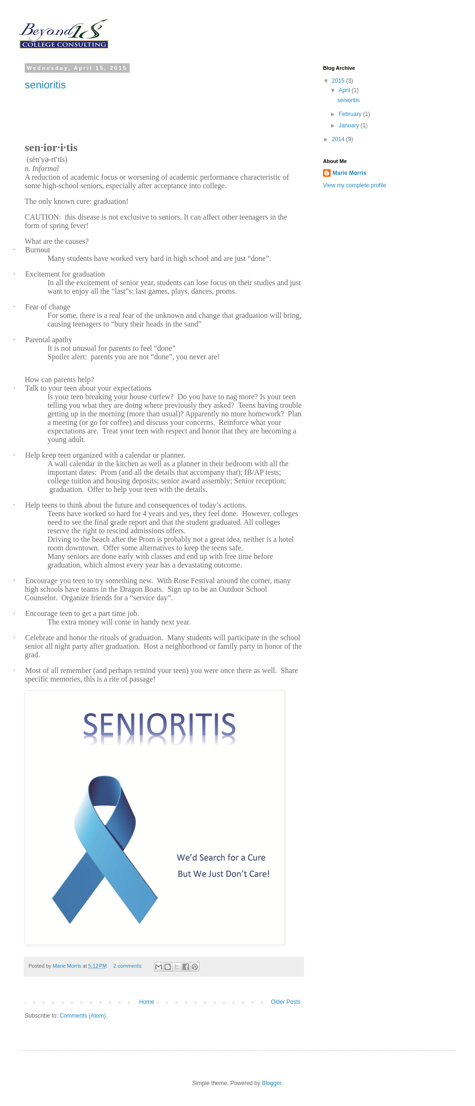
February (351, 114)
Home (146, 1002)
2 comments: (129, 966)
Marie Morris (349, 173)
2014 (339, 139)
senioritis (45, 85)
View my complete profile (354, 185)
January (350, 125)
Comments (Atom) (82, 1015)
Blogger (271, 1083)
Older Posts (286, 1002)
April (345, 90)
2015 (339, 80)
